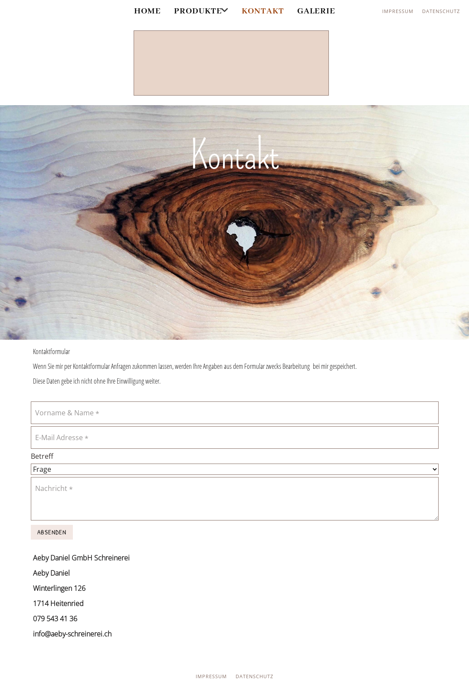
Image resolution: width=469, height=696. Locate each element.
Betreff (42, 456)
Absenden (51, 532)
